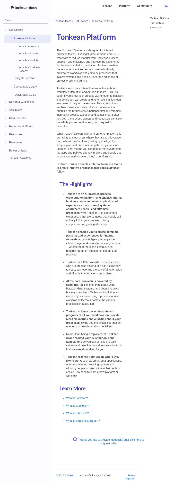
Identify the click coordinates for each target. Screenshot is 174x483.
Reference (15, 143)
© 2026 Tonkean (65, 475)
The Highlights (157, 23)
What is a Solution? (29, 53)
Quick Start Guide (25, 94)
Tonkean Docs (62, 21)
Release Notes (18, 150)
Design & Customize (21, 102)
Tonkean (106, 5)
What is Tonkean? (29, 46)
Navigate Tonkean (22, 78)
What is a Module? (29, 60)
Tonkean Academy (20, 157)
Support (129, 478)
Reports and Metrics (20, 126)
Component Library (23, 87)
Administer (15, 110)
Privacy (131, 475)
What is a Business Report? (29, 69)
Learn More (155, 27)
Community (144, 5)
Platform (124, 5)
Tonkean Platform (22, 39)
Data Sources (17, 118)
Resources (15, 135)
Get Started (15, 30)
